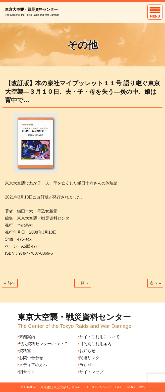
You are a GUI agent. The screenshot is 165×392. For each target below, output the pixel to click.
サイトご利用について (99, 337)
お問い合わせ (30, 358)
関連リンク (88, 358)
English (85, 365)
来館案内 (26, 337)
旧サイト (26, 372)
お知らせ (86, 351)
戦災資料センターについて (42, 344)
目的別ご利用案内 (95, 344)
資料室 (24, 351)
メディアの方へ (32, 365)
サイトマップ (90, 372)
